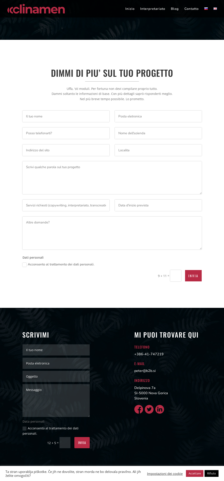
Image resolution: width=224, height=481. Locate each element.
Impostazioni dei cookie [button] (165, 474)
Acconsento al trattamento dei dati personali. (58, 264)
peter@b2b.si (145, 370)
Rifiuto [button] (211, 473)
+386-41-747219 (149, 354)
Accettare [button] (195, 473)
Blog (175, 9)
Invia (193, 275)
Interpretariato (152, 9)
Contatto (191, 9)
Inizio (130, 9)
